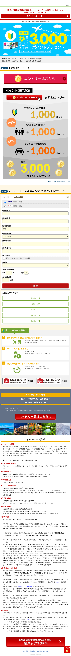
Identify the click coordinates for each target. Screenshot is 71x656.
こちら (58, 582)
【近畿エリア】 (35, 321)
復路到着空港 (6, 248)
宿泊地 (4, 262)
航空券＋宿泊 (15, 202)
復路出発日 (6, 218)
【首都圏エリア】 (35, 309)
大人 (3, 273)
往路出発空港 (6, 226)
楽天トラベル (4, 3)
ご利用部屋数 (6, 277)
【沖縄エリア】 (35, 298)
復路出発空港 (6, 241)
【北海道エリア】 (35, 304)
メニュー (68, 5)
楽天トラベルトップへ (35, 16)
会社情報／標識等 (28, 651)
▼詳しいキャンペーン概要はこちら (59, 181)
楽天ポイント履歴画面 (25, 586)
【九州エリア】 (35, 315)
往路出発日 (6, 210)
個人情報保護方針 (42, 651)
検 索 (35, 286)
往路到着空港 (6, 233)
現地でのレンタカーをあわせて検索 (18, 258)
